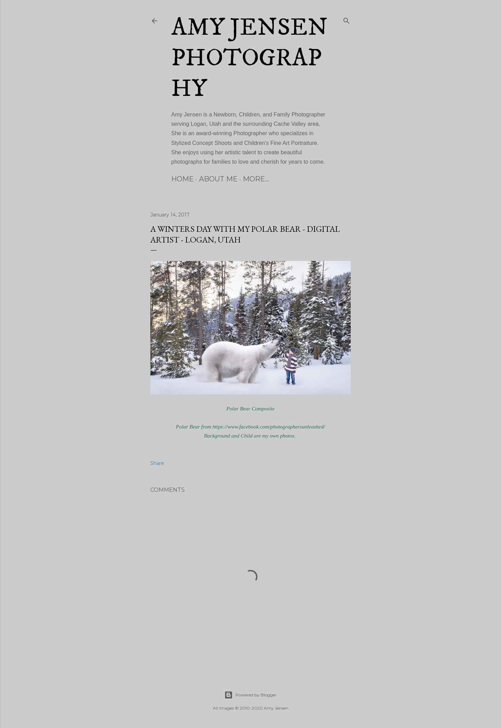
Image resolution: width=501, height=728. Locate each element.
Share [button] (157, 463)
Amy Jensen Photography (249, 58)
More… (256, 179)
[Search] (346, 19)
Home (182, 179)
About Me (218, 179)
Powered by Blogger (250, 695)
